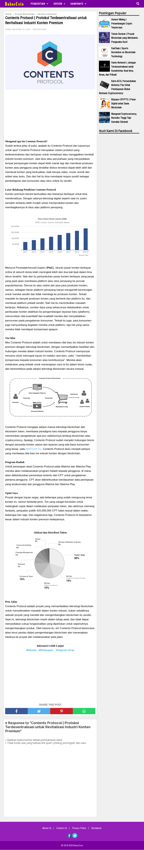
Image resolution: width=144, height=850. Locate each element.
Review (58, 3)
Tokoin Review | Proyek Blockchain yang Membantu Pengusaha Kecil (124, 37)
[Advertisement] (50, 113)
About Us (45, 828)
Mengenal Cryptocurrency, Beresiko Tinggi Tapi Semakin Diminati (124, 117)
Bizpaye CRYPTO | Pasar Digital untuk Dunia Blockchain (123, 103)
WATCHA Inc (33, 449)
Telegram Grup (65, 650)
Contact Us (61, 828)
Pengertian (38, 3)
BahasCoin (78, 845)
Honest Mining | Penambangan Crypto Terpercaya (121, 23)
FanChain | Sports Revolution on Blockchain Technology (123, 52)
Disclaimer (98, 828)
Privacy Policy (80, 828)
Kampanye (76, 3)
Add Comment (39, 29)
